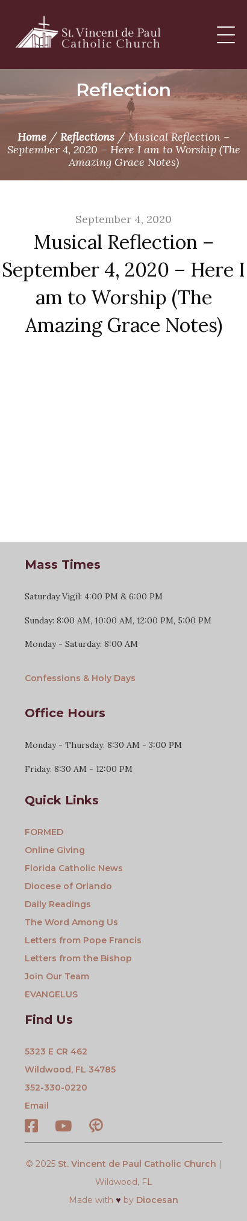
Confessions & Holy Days (80, 678)
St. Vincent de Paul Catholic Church (137, 1163)
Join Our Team (57, 976)
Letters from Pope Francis (83, 940)
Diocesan (157, 1200)
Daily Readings (58, 904)
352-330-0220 (56, 1087)
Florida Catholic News (74, 868)
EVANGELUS (51, 994)
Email (37, 1105)
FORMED (44, 832)
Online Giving (55, 850)
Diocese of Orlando (68, 886)
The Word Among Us (71, 922)
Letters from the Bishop (78, 958)
